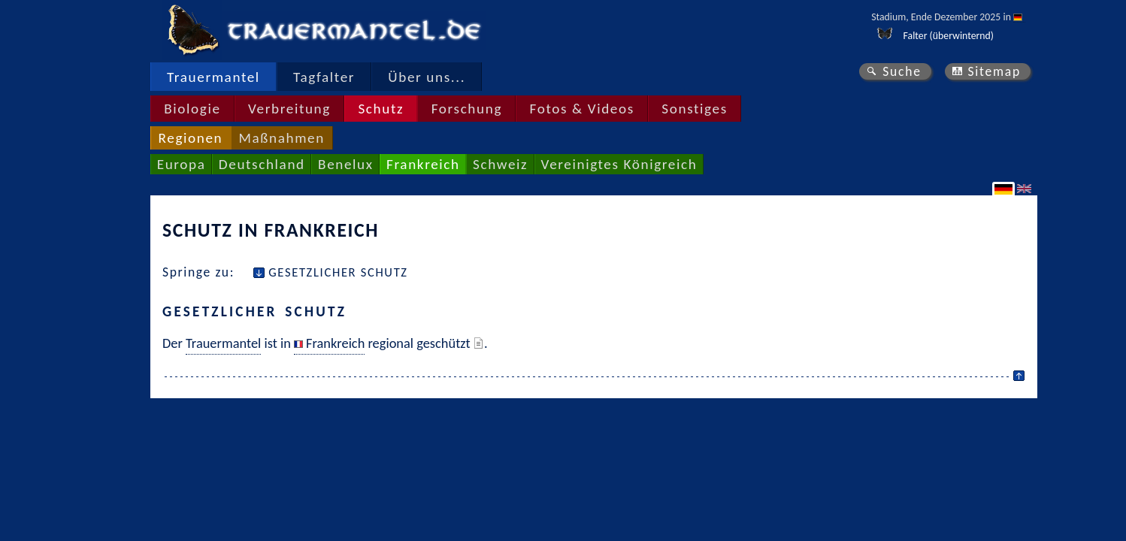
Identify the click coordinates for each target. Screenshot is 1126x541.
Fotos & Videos (582, 108)
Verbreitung (289, 108)
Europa (181, 164)
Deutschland (262, 164)
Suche (902, 71)
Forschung (466, 108)
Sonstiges (694, 108)
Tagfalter (324, 77)
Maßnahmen (281, 138)
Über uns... (426, 77)
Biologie (192, 108)
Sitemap (994, 71)
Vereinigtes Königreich (619, 164)
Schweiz (500, 164)
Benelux (346, 164)
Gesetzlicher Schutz (338, 272)
